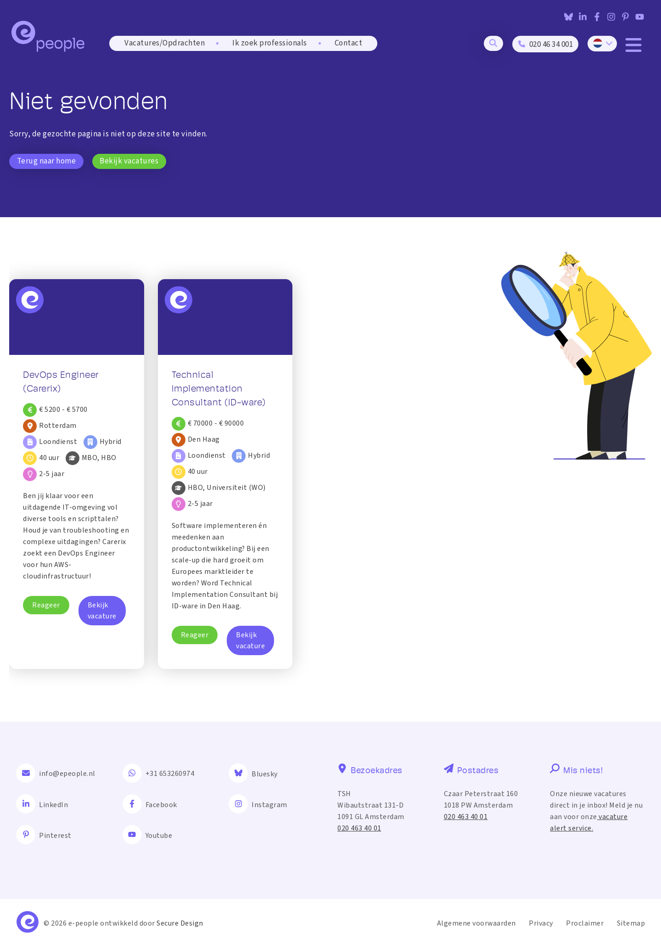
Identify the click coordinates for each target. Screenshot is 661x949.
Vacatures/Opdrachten (164, 44)
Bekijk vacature (102, 610)
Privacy (541, 924)
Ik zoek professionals (269, 44)
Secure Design (180, 924)
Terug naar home (46, 161)
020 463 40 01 (359, 828)
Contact (349, 44)
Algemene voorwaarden (476, 924)
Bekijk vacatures (129, 161)
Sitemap (631, 924)
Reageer (46, 605)
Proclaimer (585, 924)
